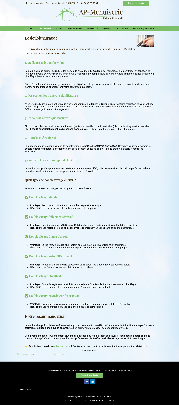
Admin (99, 396)
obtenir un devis (61, 346)
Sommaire (108, 396)
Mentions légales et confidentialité (81, 396)
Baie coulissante (60, 354)
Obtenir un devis (136, 3)
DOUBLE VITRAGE (24, 389)
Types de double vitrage (26, 354)
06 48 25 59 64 (125, 370)
